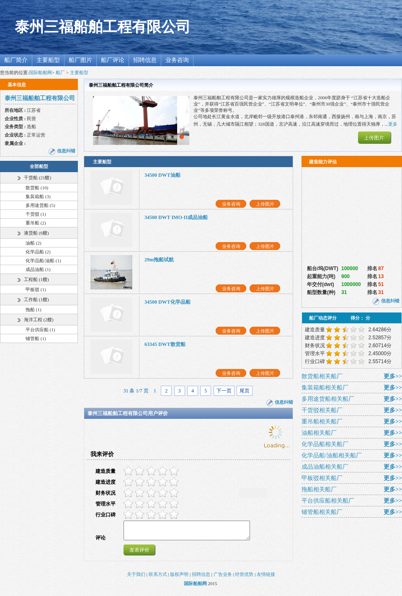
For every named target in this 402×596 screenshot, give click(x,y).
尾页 (245, 391)
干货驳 (322, 410)
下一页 (224, 391)
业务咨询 (177, 60)
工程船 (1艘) (36, 279)
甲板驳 (322, 478)
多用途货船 (328, 399)
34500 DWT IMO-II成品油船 (176, 217)
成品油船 (325, 467)
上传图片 (374, 138)
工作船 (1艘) (36, 299)
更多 (392, 123)
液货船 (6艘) (36, 232)
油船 (319, 433)
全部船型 (39, 166)
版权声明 (179, 578)
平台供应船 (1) (40, 329)
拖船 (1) (33, 309)
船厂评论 (112, 60)
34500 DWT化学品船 (167, 302)
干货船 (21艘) (37, 177)
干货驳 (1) (36, 214)
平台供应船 (328, 501)
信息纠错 (66, 150)
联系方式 (158, 578)
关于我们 (136, 578)
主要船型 (48, 60)
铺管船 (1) (36, 338)
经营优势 (244, 578)
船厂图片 (80, 60)
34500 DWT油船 (162, 175)
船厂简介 (16, 60)
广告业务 (223, 578)
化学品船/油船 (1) (43, 260)
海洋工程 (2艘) (39, 319)
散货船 (322, 376)
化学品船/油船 (332, 455)
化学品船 (325, 444)
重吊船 (322, 421)
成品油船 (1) (38, 269)
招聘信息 (145, 60)
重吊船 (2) (36, 222)
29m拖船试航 (159, 260)
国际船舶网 (40, 72)
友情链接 (266, 578)
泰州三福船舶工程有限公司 (103, 27)
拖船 (319, 489)
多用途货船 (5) (40, 205)
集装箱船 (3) (38, 196)
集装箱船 (325, 387)
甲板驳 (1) (36, 289)
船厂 (60, 72)
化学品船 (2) (38, 251)
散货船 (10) (37, 187)
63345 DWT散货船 (165, 344)
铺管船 (322, 512)
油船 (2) (33, 242)
